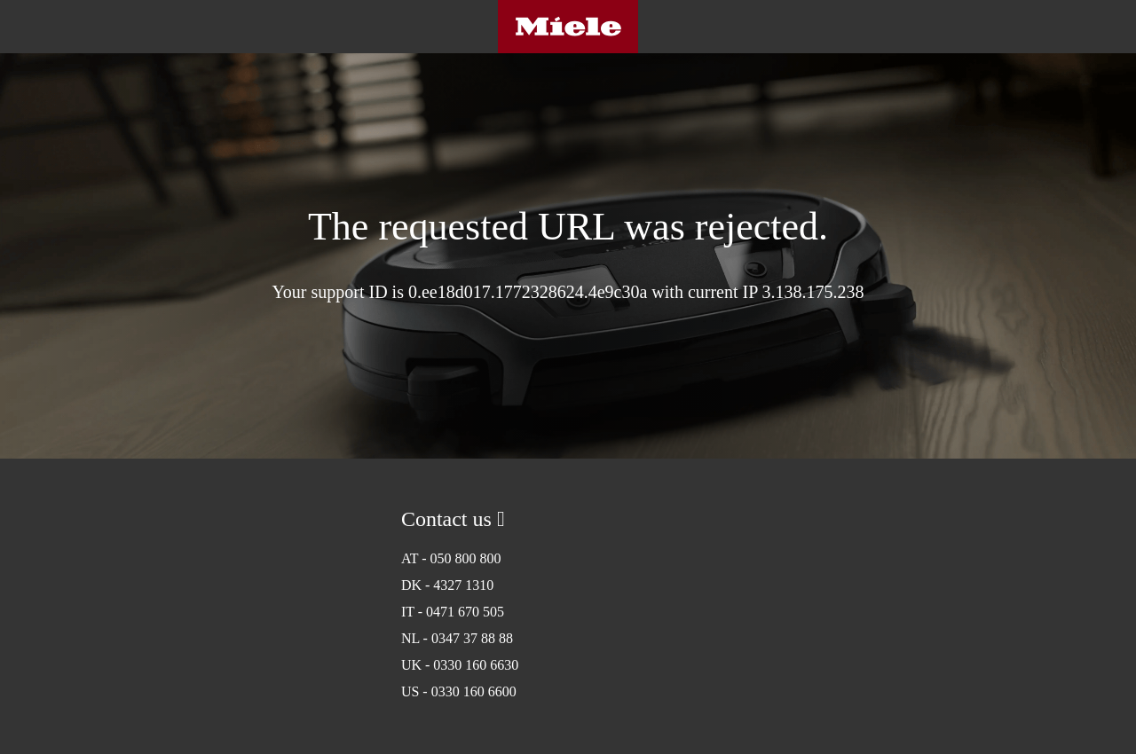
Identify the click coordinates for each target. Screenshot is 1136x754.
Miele (568, 26)
